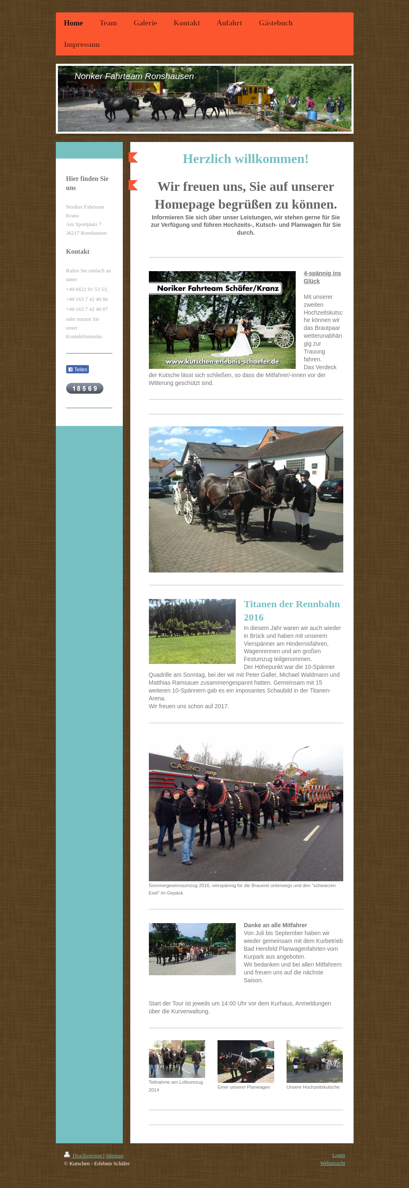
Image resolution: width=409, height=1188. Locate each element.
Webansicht (332, 1163)
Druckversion (83, 1155)
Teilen (77, 370)
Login (338, 1155)
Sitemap (115, 1155)
